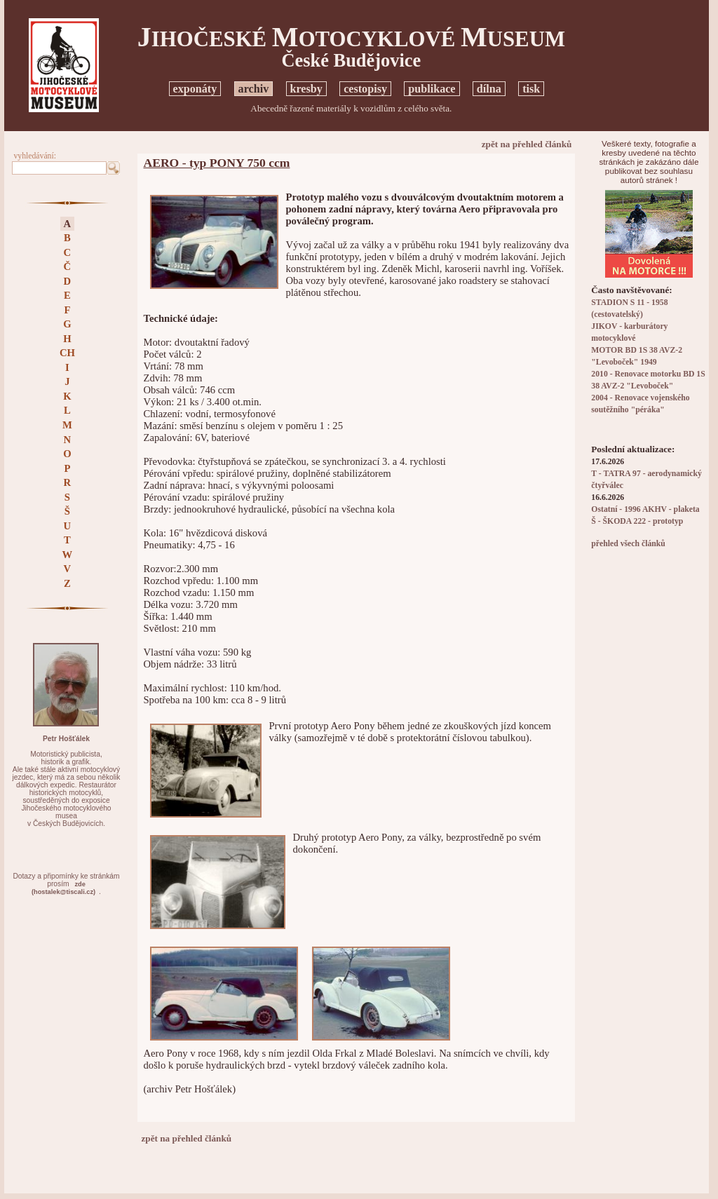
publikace (431, 89)
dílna (489, 89)
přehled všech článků (628, 543)
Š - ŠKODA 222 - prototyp (637, 521)
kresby (306, 89)
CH (67, 352)
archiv (253, 89)
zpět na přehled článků (527, 144)
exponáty (195, 89)
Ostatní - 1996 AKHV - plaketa (645, 509)
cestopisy (365, 89)
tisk (531, 89)
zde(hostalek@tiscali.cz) (63, 888)
